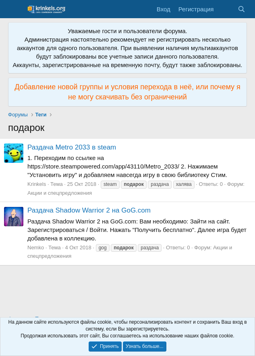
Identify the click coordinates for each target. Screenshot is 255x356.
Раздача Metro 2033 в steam (71, 147)
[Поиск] (241, 9)
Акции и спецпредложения (59, 193)
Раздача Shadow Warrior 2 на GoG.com (89, 210)
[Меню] (15, 9)
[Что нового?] (225, 9)
